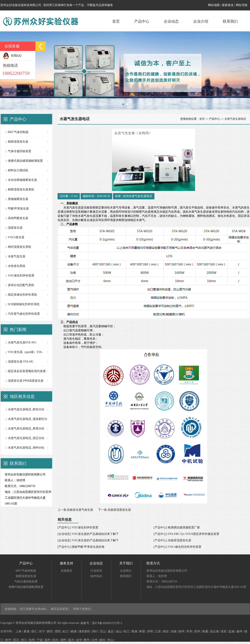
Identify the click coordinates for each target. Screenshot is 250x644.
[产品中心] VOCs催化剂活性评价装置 (177, 546)
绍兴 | (56, 640)
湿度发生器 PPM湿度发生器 (26, 380)
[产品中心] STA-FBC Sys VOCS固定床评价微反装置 (186, 533)
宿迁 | (17, 640)
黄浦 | (27, 631)
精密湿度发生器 (18, 141)
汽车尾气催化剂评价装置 (24, 313)
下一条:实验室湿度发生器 (114, 509)
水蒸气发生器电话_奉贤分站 (26, 428)
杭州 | (33, 640)
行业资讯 (96, 570)
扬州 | (240, 631)
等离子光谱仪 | (82, 609)
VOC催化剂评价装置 (21, 275)
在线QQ (12, 55)
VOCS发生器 (16, 237)
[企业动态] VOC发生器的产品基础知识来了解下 (88, 533)
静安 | (51, 631)
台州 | (96, 640)
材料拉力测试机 (18, 170)
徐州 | (182, 631)
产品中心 (141, 21)
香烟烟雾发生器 (18, 199)
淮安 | (225, 631)
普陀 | (59, 631)
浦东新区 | (85, 631)
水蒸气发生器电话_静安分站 (26, 409)
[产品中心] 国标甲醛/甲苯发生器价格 (81, 546)
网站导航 (242, 5)
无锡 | (175, 631)
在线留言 (66, 570)
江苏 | (159, 631)
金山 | (120, 631)
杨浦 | (75, 631)
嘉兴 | (72, 640)
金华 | (80, 640)
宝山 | (104, 631)
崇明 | (151, 631)
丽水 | (103, 640)
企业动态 (171, 21)
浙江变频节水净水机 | (34, 609)
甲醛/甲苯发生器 (18, 208)
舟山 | (111, 640)
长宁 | (43, 631)
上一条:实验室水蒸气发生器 (75, 509)
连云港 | (215, 631)
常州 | (190, 631)
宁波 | (41, 640)
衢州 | (88, 640)
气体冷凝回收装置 (19, 151)
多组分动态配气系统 (21, 285)
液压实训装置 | (60, 609)
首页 (116, 21)
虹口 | (67, 631)
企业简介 (126, 570)
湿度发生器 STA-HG (21, 361)
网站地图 (214, 5)
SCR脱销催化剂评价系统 (23, 304)
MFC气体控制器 (18, 132)
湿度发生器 (15, 227)
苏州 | (198, 631)
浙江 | (25, 640)
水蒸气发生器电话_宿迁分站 (26, 438)
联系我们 (230, 21)
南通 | (206, 631)
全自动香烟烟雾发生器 (22, 179)
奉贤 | (143, 631)
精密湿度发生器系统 (21, 189)
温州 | (48, 640)
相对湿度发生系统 (19, 246)
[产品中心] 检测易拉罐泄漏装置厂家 (177, 527)
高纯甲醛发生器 (18, 218)
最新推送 (228, 5)
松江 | (128, 631)
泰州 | (9, 640)
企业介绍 (200, 21)
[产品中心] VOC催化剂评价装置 (78, 527)
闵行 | (96, 631)
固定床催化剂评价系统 (22, 294)
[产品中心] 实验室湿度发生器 (172, 540)
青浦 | (135, 631)
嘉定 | (112, 631)
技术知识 (96, 576)
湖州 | (64, 640)
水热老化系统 (16, 266)
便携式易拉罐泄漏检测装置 (25, 160)
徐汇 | (35, 631)
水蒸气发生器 (16, 256)
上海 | (19, 631)
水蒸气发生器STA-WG (22, 342)
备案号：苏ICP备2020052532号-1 (101, 623)
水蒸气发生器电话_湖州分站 (26, 447)
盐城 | (232, 631)
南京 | (167, 631)
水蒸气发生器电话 (235, 118)
